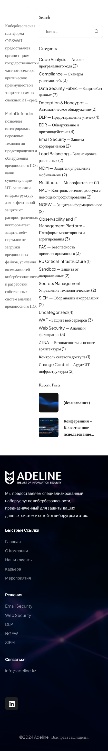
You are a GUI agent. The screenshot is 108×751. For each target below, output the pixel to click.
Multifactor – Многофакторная (66, 182)
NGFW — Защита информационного (70, 204)
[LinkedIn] (11, 703)
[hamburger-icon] (102, 20)
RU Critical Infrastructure (62, 261)
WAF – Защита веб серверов (63, 320)
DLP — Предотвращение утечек (66, 117)
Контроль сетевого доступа (62, 356)
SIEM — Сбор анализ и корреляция (69, 297)
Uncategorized (53, 312)
